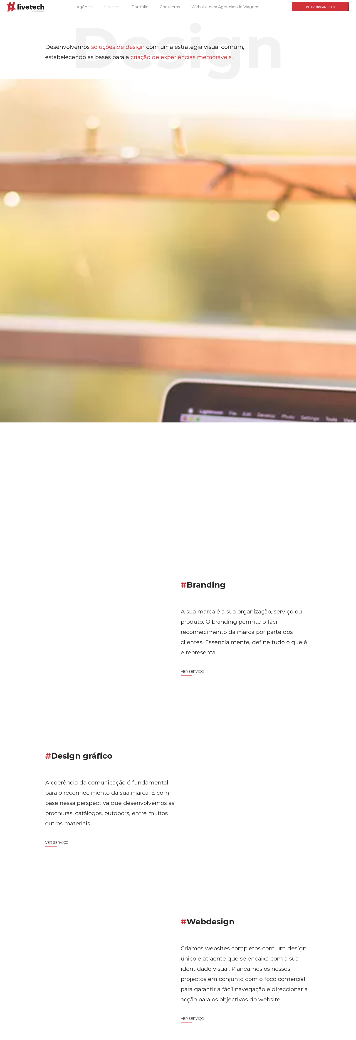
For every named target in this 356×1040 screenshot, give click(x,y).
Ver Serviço (192, 671)
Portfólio (140, 7)
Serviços (112, 7)
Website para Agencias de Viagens (225, 7)
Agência (85, 7)
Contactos (170, 7)
